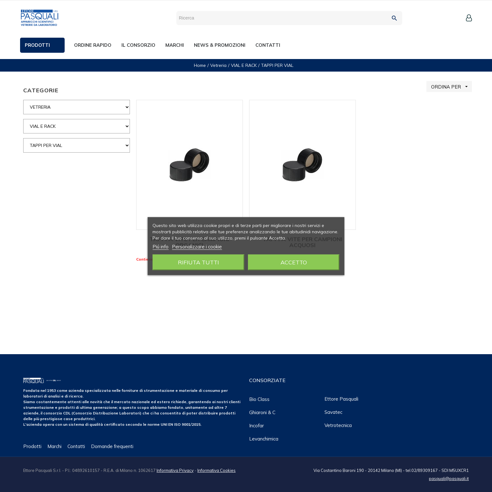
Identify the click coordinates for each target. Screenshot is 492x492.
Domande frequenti (112, 446)
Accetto (294, 262)
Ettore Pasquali (341, 399)
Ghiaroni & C (262, 412)
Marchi (54, 446)
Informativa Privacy (175, 470)
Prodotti (32, 446)
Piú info (160, 246)
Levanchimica (263, 439)
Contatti (76, 446)
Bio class (259, 399)
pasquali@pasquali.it (449, 478)
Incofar (256, 426)
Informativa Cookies (216, 470)
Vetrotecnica (338, 425)
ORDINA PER (451, 86)
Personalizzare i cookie (197, 246)
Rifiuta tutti (198, 262)
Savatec (333, 412)
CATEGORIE (40, 90)
